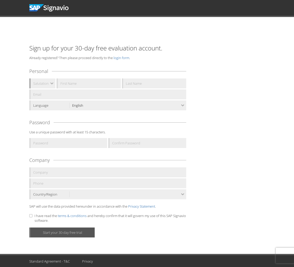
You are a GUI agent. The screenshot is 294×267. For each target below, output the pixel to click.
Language (40, 105)
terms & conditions (72, 215)
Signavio (53, 8)
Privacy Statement (141, 206)
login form (121, 57)
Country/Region (45, 194)
